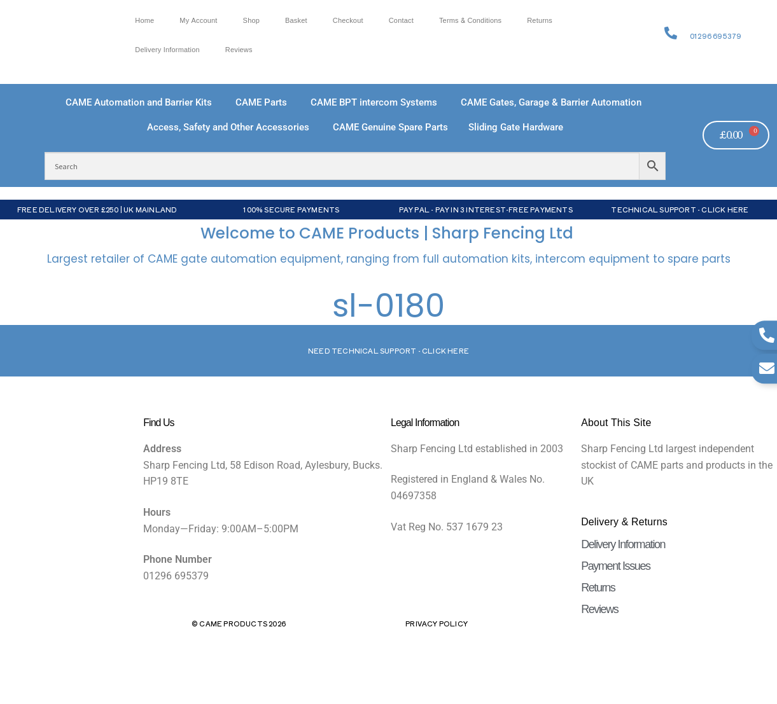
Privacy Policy (436, 623)
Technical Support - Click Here (679, 209)
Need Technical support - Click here (388, 350)
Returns (539, 21)
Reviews (239, 50)
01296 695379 (715, 36)
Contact (401, 21)
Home (144, 21)
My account (198, 21)
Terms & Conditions (470, 21)
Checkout (348, 21)
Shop (251, 21)
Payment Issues (615, 566)
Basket (296, 21)
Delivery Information (167, 50)
